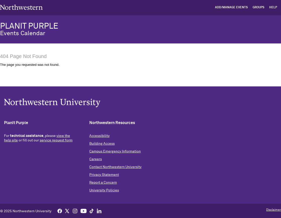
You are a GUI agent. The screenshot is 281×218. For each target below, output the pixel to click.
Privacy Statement (104, 175)
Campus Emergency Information (115, 151)
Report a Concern (103, 182)
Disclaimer (273, 209)
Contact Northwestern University (115, 167)
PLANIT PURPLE (29, 26)
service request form (56, 140)
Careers (95, 159)
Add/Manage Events (231, 7)
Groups (258, 7)
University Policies (104, 190)
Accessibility (99, 136)
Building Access (102, 143)
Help (273, 7)
